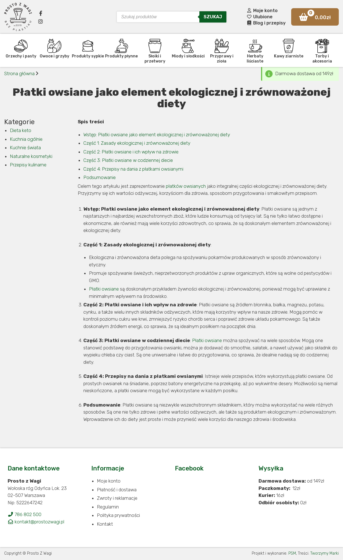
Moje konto (262, 10)
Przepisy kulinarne (28, 165)
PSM (292, 553)
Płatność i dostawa (117, 489)
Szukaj (213, 16)
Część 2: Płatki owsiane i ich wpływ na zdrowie (131, 152)
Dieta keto (20, 130)
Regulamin (108, 507)
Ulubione (259, 16)
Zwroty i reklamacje (117, 498)
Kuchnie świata (25, 147)
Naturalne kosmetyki (31, 156)
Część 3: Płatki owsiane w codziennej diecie (128, 160)
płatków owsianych (186, 186)
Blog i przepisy (266, 23)
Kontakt (105, 524)
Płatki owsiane (104, 289)
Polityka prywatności (118, 515)
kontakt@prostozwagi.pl (36, 522)
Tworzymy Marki (324, 553)
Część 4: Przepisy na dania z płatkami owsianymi (133, 169)
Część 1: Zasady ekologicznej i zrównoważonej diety (136, 143)
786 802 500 (24, 514)
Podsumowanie (99, 177)
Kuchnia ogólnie (26, 139)
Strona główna (19, 73)
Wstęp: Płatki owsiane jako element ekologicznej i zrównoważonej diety (156, 134)
